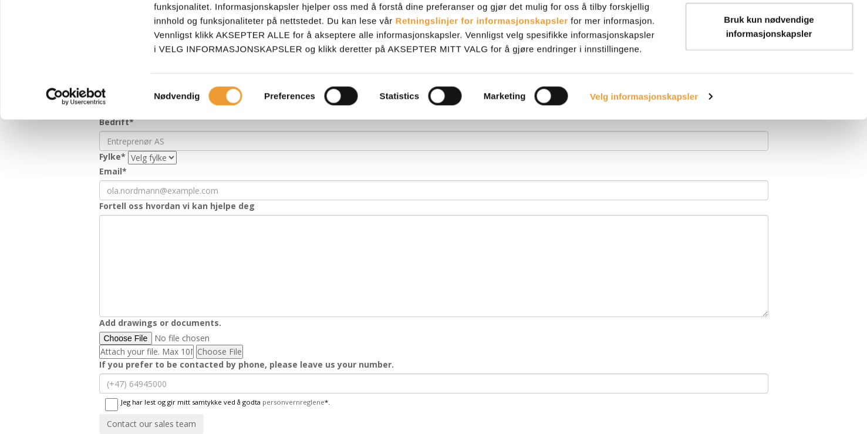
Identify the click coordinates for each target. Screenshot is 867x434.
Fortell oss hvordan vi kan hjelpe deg (177, 205)
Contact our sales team (151, 423)
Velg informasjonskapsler (644, 147)
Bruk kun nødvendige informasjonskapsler (769, 77)
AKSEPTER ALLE (769, 31)
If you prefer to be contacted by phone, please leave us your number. (246, 364)
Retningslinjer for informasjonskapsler (482, 71)
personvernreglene (293, 402)
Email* (113, 171)
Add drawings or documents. (160, 322)
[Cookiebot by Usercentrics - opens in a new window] (76, 147)
